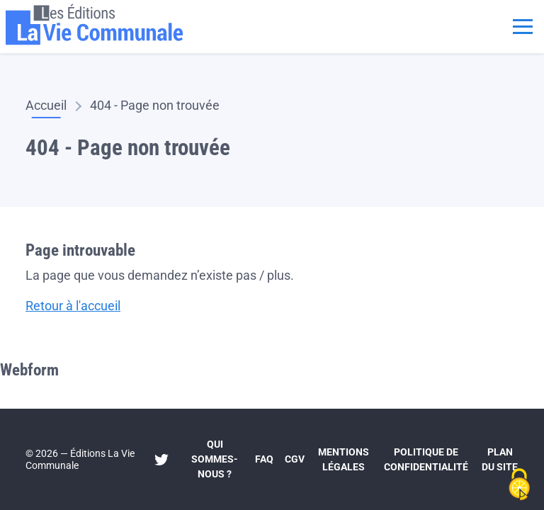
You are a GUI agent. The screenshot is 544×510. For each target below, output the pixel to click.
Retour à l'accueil (73, 305)
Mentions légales (343, 459)
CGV (295, 459)
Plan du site (500, 459)
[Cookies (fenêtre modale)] (519, 485)
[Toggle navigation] (523, 25)
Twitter (161, 460)
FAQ (264, 459)
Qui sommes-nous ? (214, 459)
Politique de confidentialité (426, 459)
